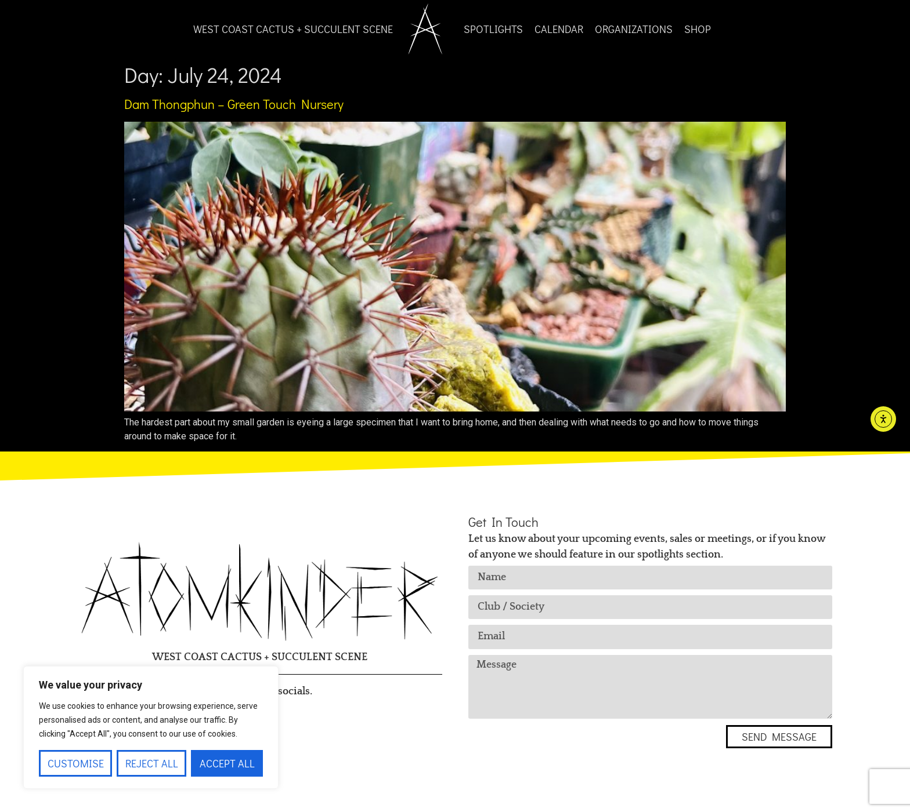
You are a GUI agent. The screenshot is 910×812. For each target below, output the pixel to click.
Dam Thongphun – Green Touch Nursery (234, 104)
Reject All (151, 763)
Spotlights (493, 29)
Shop (697, 29)
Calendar (559, 29)
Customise (76, 763)
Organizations (634, 29)
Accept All (227, 763)
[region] (151, 727)
